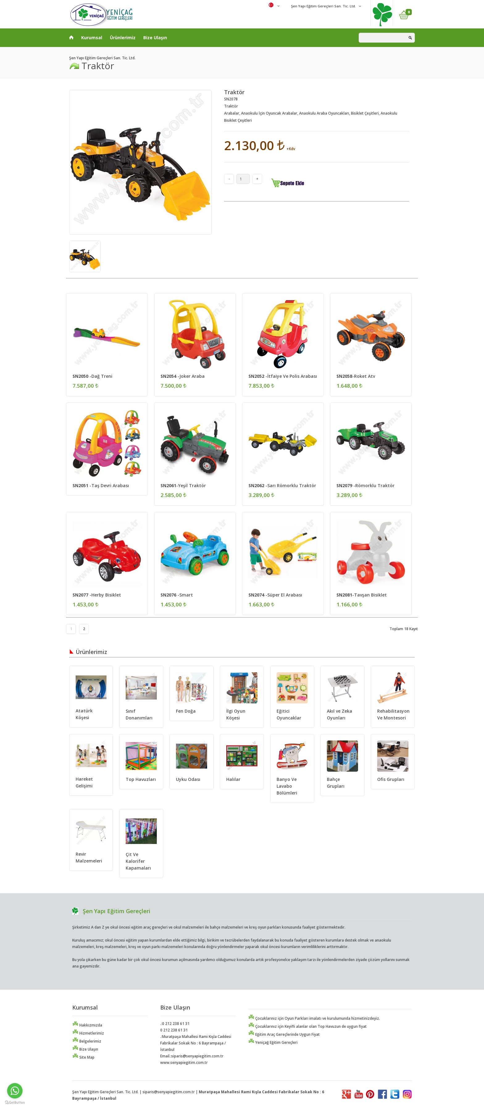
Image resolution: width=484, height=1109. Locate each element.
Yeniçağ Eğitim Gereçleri (273, 1042)
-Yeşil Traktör (183, 485)
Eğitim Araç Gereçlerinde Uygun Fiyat (284, 1034)
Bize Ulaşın (155, 37)
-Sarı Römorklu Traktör (282, 485)
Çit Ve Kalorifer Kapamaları (138, 861)
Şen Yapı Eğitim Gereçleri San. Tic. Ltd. (323, 6)
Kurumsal (91, 37)
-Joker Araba (183, 376)
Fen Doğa (186, 711)
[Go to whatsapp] (15, 1090)
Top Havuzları (141, 779)
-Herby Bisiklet (97, 595)
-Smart (177, 595)
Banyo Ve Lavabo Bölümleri (287, 786)
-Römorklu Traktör (365, 485)
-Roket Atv (355, 376)
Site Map (83, 1057)
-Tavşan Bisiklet (361, 595)
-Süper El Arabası (275, 595)
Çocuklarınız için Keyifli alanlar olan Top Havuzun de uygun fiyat (307, 1026)
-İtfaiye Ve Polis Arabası (282, 376)
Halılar (233, 779)
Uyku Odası (188, 779)
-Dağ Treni (92, 376)
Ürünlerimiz (123, 37)
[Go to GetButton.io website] (15, 1103)
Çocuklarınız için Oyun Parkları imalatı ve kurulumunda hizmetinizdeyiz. (314, 1018)
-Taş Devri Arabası (101, 485)
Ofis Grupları (390, 779)
